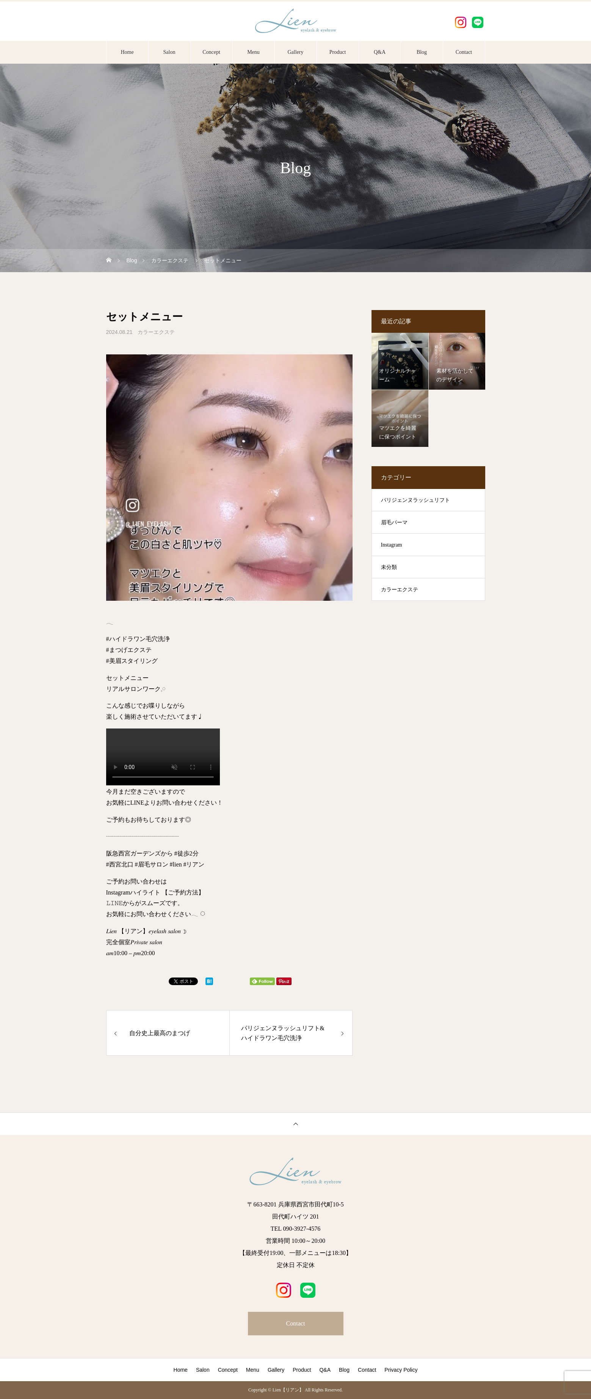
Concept (211, 52)
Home (127, 52)
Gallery (296, 52)
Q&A (380, 52)
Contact (464, 52)
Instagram (391, 545)
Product (337, 52)
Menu (253, 52)
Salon (169, 52)
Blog (422, 52)
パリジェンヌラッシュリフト (415, 500)
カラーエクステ (156, 332)
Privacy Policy (400, 1370)
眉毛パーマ (394, 522)
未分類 (389, 567)
